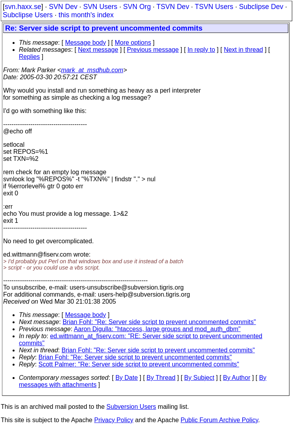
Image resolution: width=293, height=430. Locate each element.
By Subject (199, 377)
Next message (98, 49)
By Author (236, 377)
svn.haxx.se (23, 7)
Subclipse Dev (261, 7)
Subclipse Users (28, 15)
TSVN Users (214, 7)
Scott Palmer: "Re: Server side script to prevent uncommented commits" (139, 364)
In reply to (201, 49)
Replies (29, 56)
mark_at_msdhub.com (92, 70)
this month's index (86, 15)
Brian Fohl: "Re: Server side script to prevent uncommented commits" (159, 322)
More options (133, 42)
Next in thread (243, 49)
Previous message (153, 49)
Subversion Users (131, 406)
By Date (126, 377)
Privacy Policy (113, 420)
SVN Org (137, 7)
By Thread (161, 377)
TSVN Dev (173, 7)
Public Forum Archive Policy (219, 420)
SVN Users (100, 7)
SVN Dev (63, 7)
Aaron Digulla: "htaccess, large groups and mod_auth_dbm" (157, 329)
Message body (85, 42)
